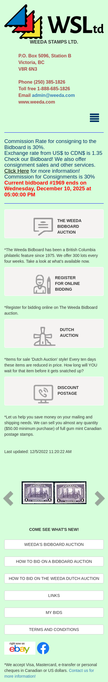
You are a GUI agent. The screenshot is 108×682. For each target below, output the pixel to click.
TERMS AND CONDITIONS (54, 629)
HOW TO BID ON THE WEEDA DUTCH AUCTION (54, 578)
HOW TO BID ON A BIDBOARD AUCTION (54, 561)
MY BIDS (54, 612)
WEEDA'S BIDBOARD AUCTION (54, 544)
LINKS (54, 595)
